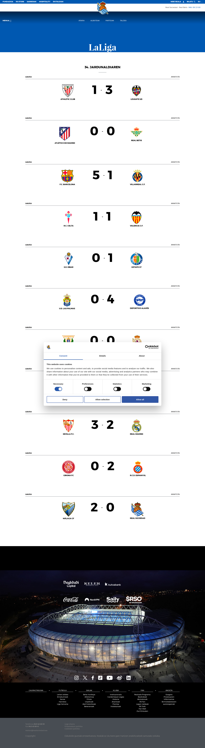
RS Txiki (142, 706)
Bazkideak (142, 697)
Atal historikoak (89, 704)
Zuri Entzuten (142, 711)
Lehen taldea (62, 695)
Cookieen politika (72, 729)
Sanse (62, 699)
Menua (7, 21)
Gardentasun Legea (115, 697)
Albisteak (95, 21)
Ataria (81, 21)
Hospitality (44, 2)
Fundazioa (8, 2)
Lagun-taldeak (142, 704)
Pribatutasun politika (73, 726)
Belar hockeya (89, 695)
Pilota (89, 699)
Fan (142, 690)
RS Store (20, 2)
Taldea (123, 21)
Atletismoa (89, 697)
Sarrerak (31, 2)
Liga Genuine (62, 704)
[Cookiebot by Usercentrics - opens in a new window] (147, 347)
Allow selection (102, 399)
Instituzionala (116, 695)
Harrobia (62, 702)
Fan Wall (142, 709)
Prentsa (116, 704)
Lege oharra (70, 724)
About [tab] (142, 356)
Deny (64, 399)
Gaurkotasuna (36, 690)
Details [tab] (102, 356)
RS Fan (142, 702)
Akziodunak (142, 699)
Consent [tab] (63, 356)
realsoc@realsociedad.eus (36, 730)
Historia (116, 699)
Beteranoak (89, 706)
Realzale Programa (142, 695)
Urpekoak (89, 702)
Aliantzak (116, 702)
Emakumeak (62, 697)
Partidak (110, 21)
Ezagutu (169, 695)
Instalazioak (116, 706)
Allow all (140, 399)
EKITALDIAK (58, 2)
